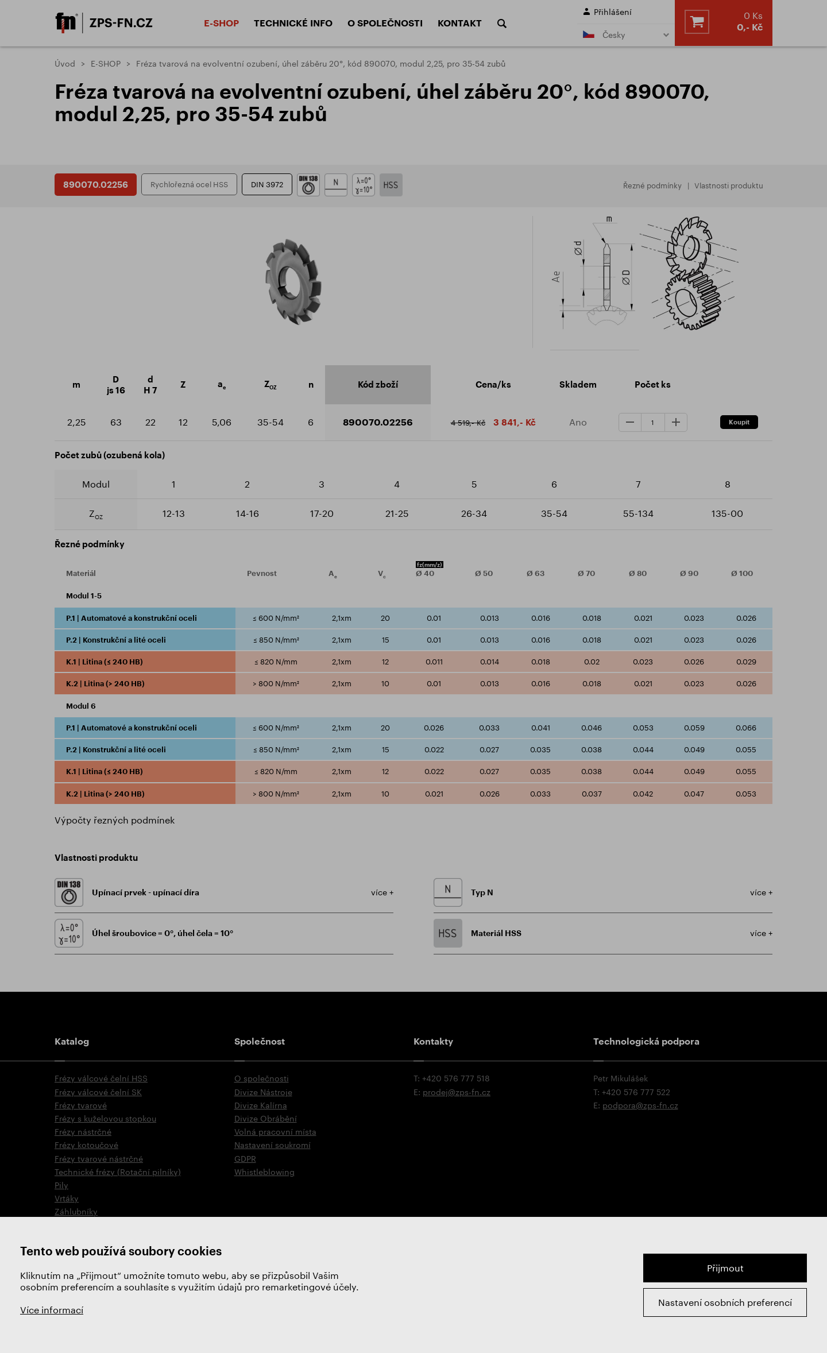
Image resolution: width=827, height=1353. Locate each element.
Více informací (51, 1309)
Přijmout (725, 1267)
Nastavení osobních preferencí (725, 1302)
